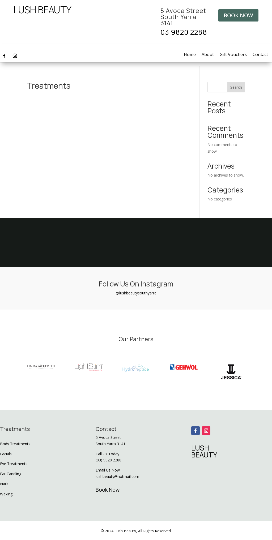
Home (190, 55)
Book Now (108, 489)
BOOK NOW (238, 15)
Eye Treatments (13, 463)
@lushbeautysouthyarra (136, 292)
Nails (4, 483)
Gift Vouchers (233, 55)
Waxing (6, 493)
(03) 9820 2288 (108, 459)
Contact (260, 55)
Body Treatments (15, 443)
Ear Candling (10, 473)
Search (236, 87)
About (208, 55)
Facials (6, 453)
